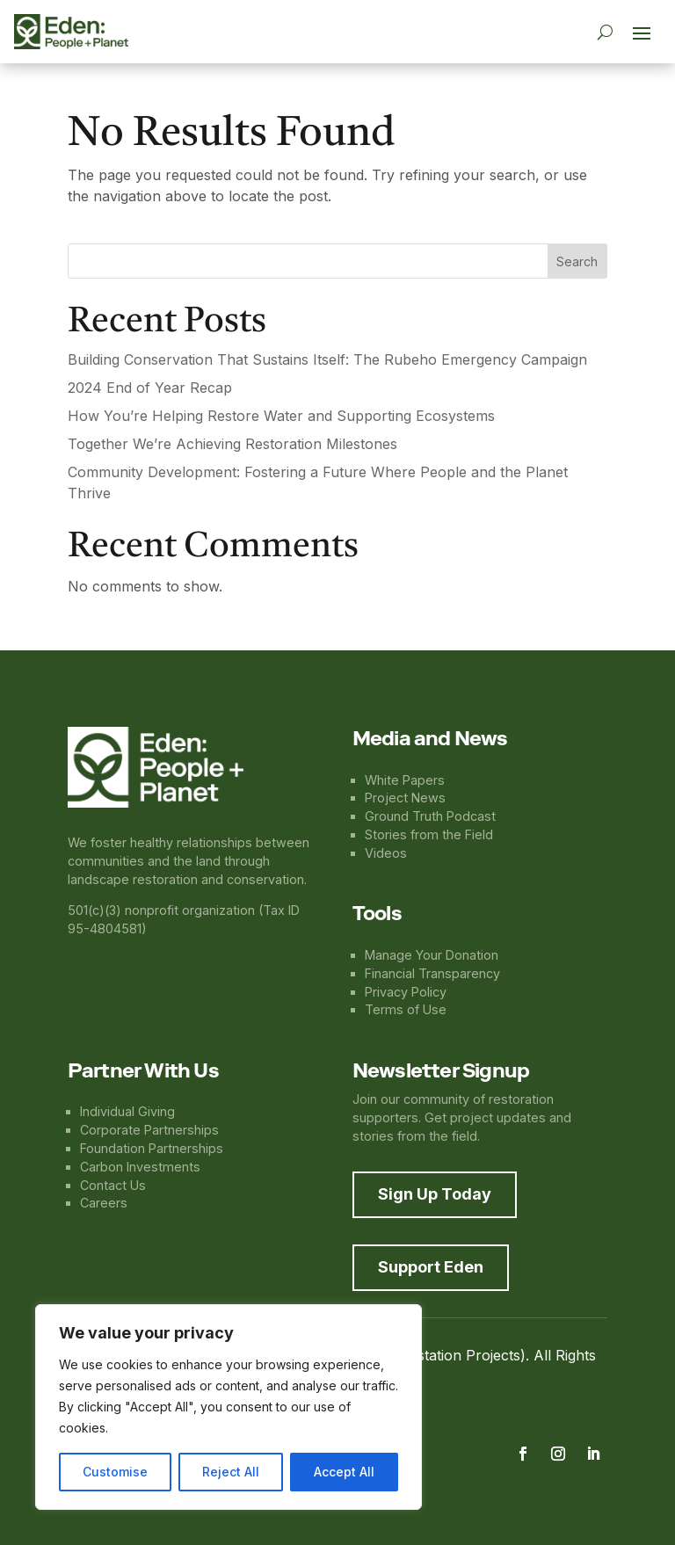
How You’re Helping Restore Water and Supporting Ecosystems (281, 415)
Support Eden (430, 1267)
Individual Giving (127, 1111)
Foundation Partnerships (151, 1148)
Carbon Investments (140, 1166)
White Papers (405, 779)
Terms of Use (405, 1009)
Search (577, 261)
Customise (115, 1471)
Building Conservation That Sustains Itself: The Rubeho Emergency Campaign (327, 359)
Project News (405, 797)
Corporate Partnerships (149, 1129)
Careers (103, 1202)
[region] (228, 1407)
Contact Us (113, 1185)
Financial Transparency (432, 973)
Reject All (230, 1471)
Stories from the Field (429, 834)
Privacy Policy (405, 991)
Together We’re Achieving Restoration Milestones (232, 444)
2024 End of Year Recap (150, 387)
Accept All (344, 1471)
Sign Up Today (434, 1194)
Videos (386, 852)
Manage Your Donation (431, 954)
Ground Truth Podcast (430, 816)
